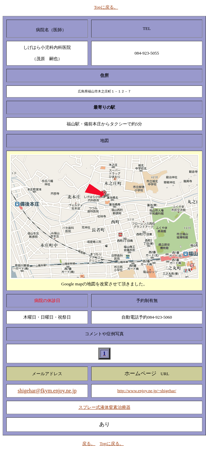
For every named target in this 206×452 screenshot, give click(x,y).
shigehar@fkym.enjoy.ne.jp (47, 390)
